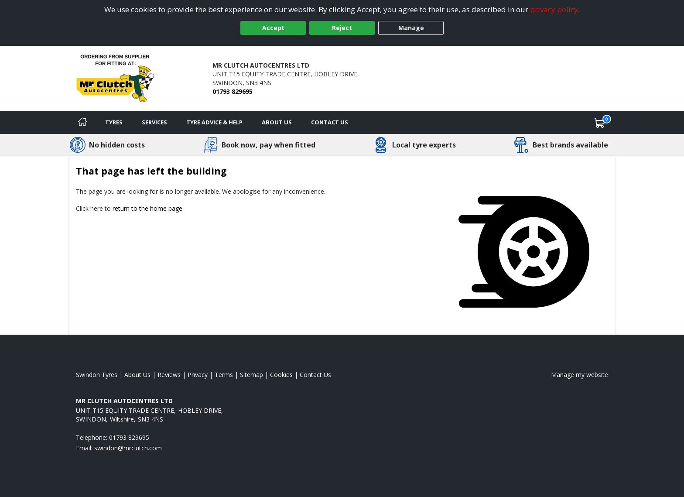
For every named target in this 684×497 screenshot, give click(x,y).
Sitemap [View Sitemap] (251, 374)
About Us (277, 122)
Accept (273, 28)
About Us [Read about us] (137, 374)
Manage (411, 28)
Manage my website (579, 374)
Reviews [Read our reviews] (169, 374)
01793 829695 (232, 91)
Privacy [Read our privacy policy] (198, 374)
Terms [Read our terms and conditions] (224, 374)
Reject (342, 28)
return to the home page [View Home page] (147, 208)
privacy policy (554, 9)
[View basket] (600, 122)
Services (154, 122)
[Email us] (128, 448)
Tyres (114, 122)
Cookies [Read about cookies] (281, 374)
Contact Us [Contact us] (329, 122)
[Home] (82, 122)
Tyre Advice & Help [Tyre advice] (214, 122)
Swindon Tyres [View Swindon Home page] (96, 374)
